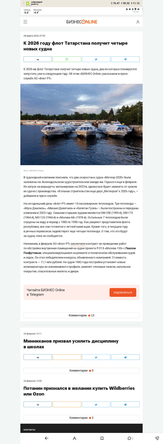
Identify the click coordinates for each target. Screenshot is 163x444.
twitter (87, 411)
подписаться (123, 292)
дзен (87, 416)
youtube (30, 421)
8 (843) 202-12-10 (32, 397)
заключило (78, 243)
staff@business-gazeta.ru (114, 397)
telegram (31, 416)
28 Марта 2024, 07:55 (34, 35)
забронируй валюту (36, 3)
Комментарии (81, 315)
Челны (27, 10)
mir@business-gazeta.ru (74, 400)
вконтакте (32, 411)
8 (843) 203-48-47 (71, 397)
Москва (37, 10)
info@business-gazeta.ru (36, 400)
